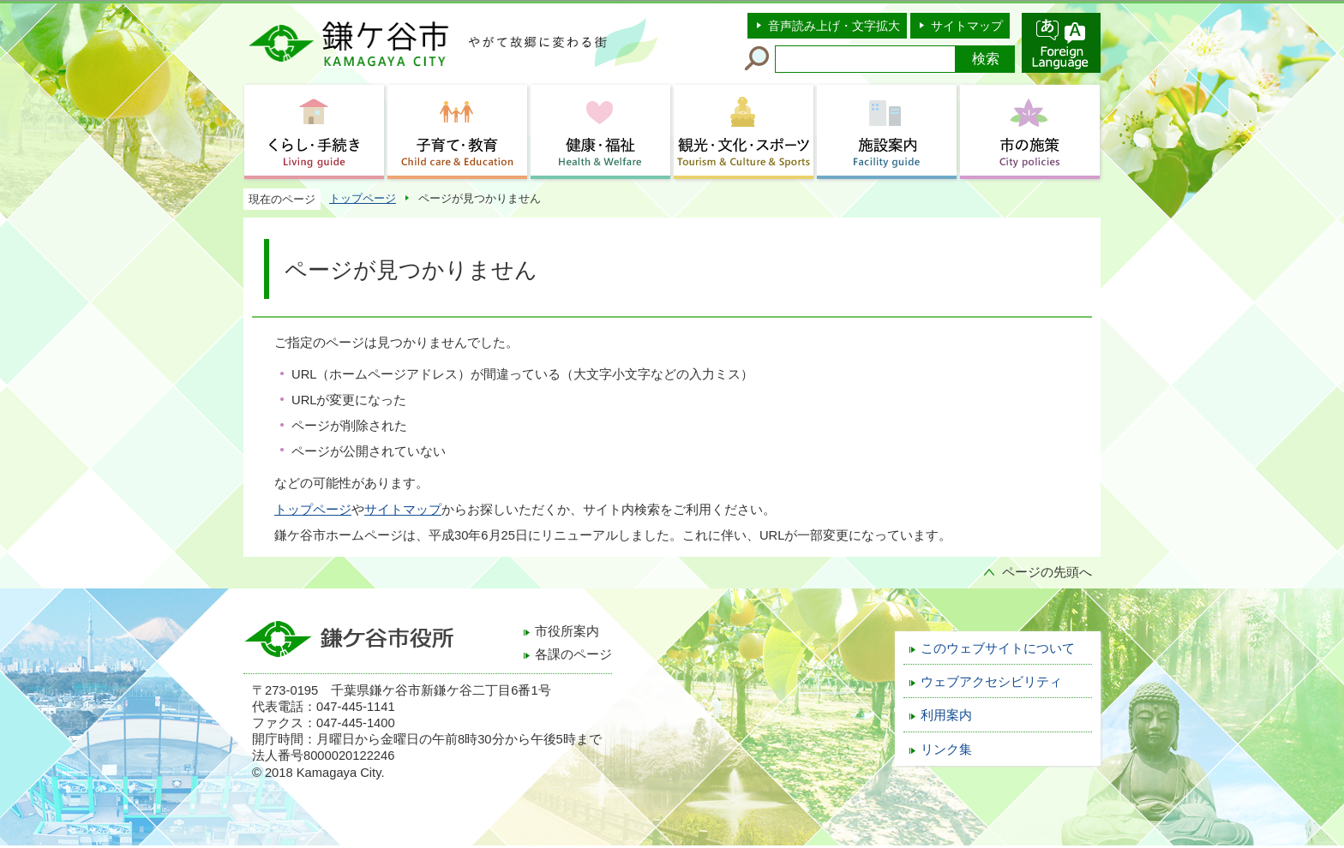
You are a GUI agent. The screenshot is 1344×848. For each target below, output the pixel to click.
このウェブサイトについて (998, 648)
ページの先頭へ (1047, 572)
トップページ (362, 198)
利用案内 (946, 715)
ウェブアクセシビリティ (991, 682)
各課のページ (573, 654)
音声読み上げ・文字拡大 (834, 26)
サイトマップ (967, 26)
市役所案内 (567, 631)
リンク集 (946, 749)
